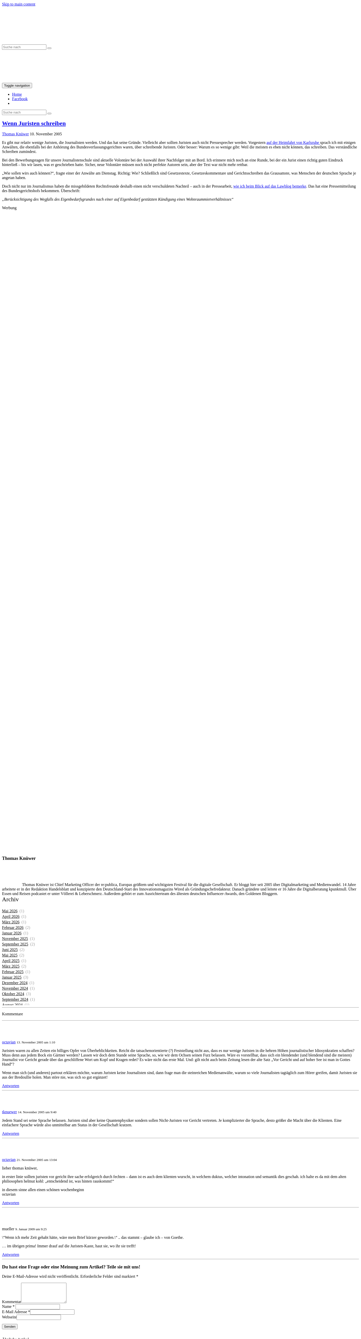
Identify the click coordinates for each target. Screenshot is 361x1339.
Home (17, 94)
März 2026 (11, 922)
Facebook (20, 99)
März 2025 (11, 966)
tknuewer (9, 1112)
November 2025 (15, 938)
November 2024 (15, 988)
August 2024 (12, 1005)
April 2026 (11, 916)
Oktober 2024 (13, 994)
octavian (9, 1042)
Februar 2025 (13, 972)
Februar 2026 (13, 927)
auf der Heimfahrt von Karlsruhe (293, 142)
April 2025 (11, 961)
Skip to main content (18, 4)
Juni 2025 (10, 949)
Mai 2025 (10, 955)
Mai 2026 (10, 911)
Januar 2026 (12, 933)
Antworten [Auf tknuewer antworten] (10, 1133)
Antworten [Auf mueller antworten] (10, 1254)
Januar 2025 (12, 977)
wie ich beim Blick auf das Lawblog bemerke (269, 186)
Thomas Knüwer (15, 134)
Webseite (9, 1321)
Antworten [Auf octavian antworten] (10, 1086)
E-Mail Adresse (14, 1315)
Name (7, 1310)
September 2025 (15, 944)
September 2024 (15, 999)
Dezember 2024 (15, 983)
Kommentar (11, 1305)
